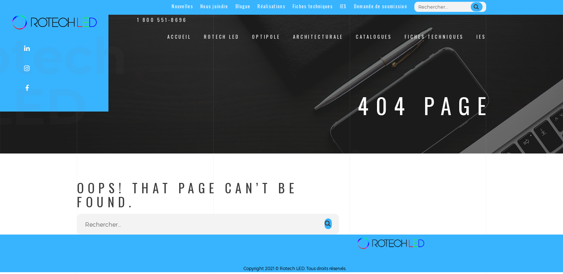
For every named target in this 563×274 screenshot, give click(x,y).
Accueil (179, 36)
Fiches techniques (313, 6)
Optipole (266, 36)
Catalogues (374, 36)
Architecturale (318, 36)
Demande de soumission (380, 6)
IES (343, 6)
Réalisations (271, 6)
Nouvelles (182, 6)
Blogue (243, 6)
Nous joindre (214, 6)
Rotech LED (221, 36)
